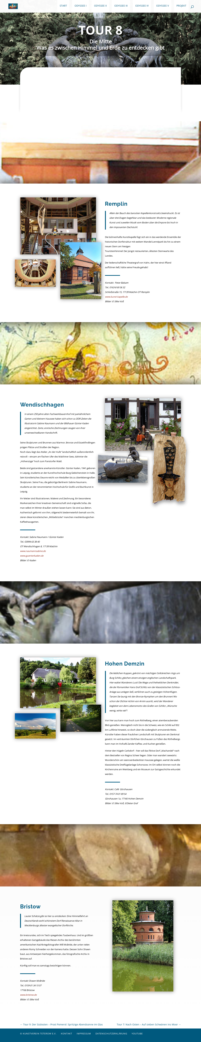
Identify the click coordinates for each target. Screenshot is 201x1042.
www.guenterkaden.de (31, 555)
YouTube (137, 1033)
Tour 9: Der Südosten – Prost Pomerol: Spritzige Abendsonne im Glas (61, 1024)
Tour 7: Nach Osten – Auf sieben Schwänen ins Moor (149, 1024)
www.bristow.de (28, 994)
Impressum (84, 1033)
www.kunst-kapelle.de (116, 296)
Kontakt (66, 1033)
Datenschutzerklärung (111, 1033)
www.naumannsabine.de (33, 551)
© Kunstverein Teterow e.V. (38, 1033)
